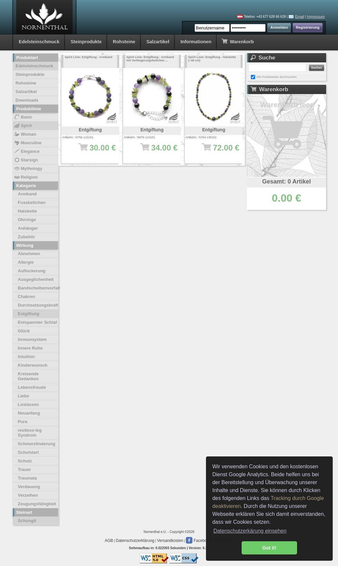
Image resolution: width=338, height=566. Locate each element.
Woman (25, 134)
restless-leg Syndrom (30, 433)
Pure (22, 421)
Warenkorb (237, 41)
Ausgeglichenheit (35, 279)
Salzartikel (158, 41)
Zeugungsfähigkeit (37, 503)
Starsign (26, 160)
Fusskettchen (32, 202)
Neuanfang (29, 413)
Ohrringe (27, 219)
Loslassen (28, 404)
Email (299, 16)
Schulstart (28, 452)
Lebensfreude (32, 387)
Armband (27, 193)
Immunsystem (32, 339)
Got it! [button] (269, 547)
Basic (23, 117)
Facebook (198, 540)
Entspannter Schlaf (37, 322)
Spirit (23, 125)
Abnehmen (29, 253)
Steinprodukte (86, 41)
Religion (26, 177)
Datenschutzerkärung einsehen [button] (249, 531)
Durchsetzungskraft (38, 305)
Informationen (196, 41)
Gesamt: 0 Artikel (286, 181)
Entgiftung (28, 313)
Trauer (24, 469)
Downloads (27, 100)
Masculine (28, 143)
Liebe (23, 395)
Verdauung (29, 486)
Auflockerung (32, 270)
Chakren (26, 296)
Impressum (316, 16)
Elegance (27, 151)
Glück (24, 330)
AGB (109, 540)
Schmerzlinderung (36, 443)
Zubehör (26, 236)
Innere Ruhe (30, 348)
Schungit (27, 520)
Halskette (27, 211)
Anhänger (28, 228)
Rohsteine (124, 41)
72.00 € (217, 151)
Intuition (26, 356)
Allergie (26, 262)
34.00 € (155, 151)
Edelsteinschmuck (39, 41)
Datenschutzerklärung (135, 540)
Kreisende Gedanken (28, 376)
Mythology (28, 168)
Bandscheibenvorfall (38, 287)
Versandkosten (170, 540)
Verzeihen (28, 495)
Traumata (27, 478)
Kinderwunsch (33, 365)
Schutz (25, 460)
